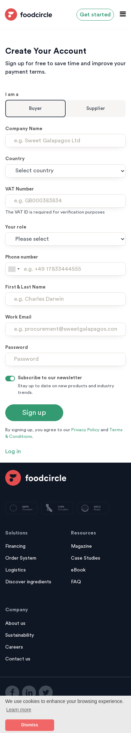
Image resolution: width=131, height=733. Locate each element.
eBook (78, 570)
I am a (12, 94)
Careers (14, 647)
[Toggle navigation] (120, 14)
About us (15, 623)
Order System (20, 558)
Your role (15, 227)
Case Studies (85, 558)
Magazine (81, 546)
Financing (15, 546)
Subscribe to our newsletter (50, 377)
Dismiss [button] (29, 725)
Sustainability (19, 635)
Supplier (95, 108)
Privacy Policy (85, 430)
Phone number (21, 257)
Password (16, 347)
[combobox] (14, 269)
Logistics (15, 570)
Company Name (23, 128)
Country (15, 158)
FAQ (76, 581)
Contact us (17, 659)
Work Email (18, 317)
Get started (95, 14)
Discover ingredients (28, 581)
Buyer (35, 108)
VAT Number (19, 189)
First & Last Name (25, 287)
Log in (13, 451)
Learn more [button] (18, 709)
